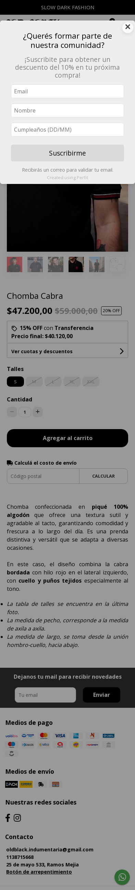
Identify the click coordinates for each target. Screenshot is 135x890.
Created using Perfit (67, 177)
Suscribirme (67, 153)
